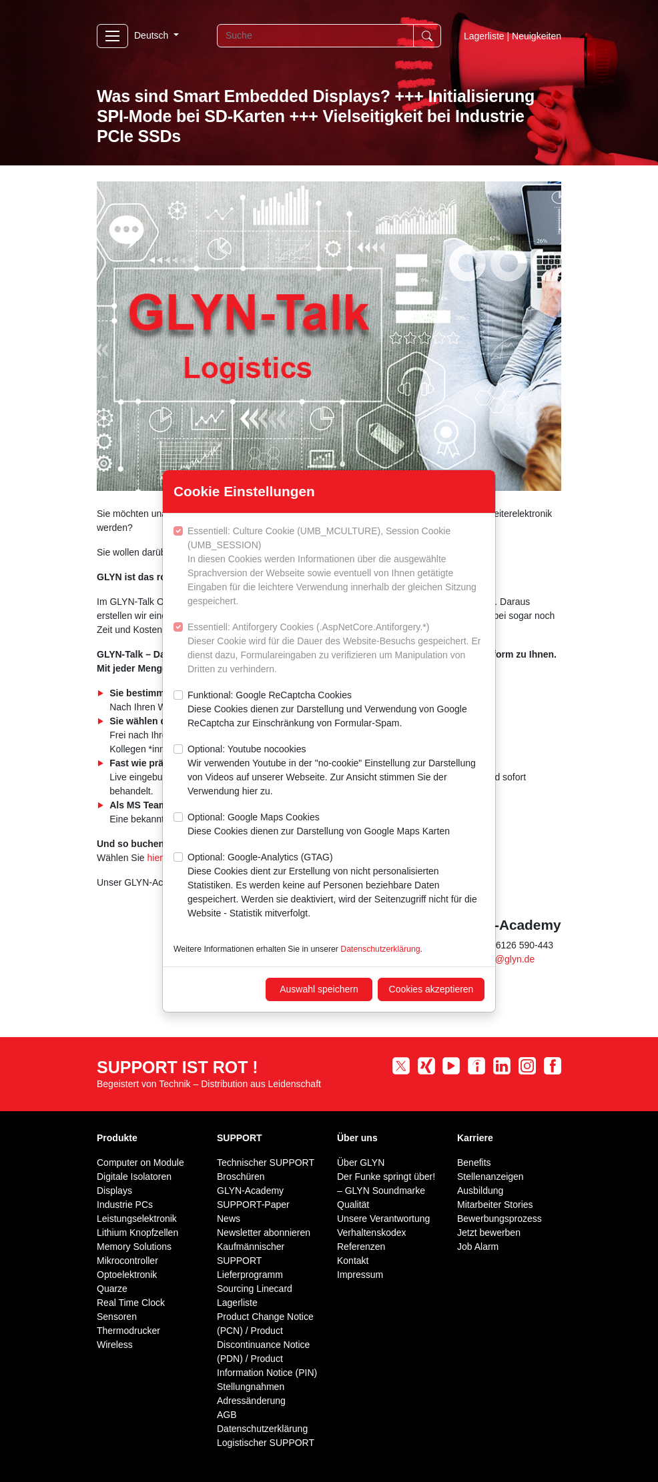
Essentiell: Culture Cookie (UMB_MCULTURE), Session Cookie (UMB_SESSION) (336, 567)
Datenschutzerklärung (380, 949)
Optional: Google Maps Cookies (319, 825)
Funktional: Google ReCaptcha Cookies (336, 710)
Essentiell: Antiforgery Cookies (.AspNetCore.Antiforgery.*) (336, 649)
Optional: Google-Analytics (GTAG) (336, 886)
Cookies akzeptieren (431, 989)
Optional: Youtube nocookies (336, 771)
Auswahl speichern (319, 989)
